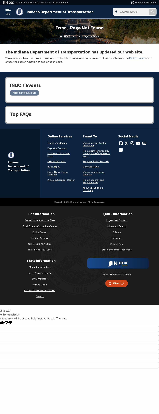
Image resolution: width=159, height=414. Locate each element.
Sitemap (116, 237)
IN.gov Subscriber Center (61, 179)
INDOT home (136, 58)
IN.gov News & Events (39, 272)
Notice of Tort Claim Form (58, 155)
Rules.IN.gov (53, 166)
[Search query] (133, 12)
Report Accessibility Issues (116, 273)
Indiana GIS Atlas (56, 161)
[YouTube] (138, 143)
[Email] (144, 143)
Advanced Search (116, 226)
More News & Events (24, 92)
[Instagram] (132, 143)
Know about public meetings (93, 189)
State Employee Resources (117, 249)
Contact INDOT (91, 166)
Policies (117, 232)
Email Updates (40, 278)
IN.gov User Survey (116, 220)
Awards (40, 296)
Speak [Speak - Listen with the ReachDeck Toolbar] (116, 283)
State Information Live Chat (40, 220)
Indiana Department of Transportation (60, 12)
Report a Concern (57, 148)
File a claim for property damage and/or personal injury (96, 153)
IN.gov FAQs (116, 243)
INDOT (67, 36)
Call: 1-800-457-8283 (39, 243)
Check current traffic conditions (94, 144)
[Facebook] (121, 143)
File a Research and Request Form (93, 181)
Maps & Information (39, 266)
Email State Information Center (40, 226)
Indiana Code (39, 284)
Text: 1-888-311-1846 (40, 249)
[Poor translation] (8, 323)
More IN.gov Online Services (57, 173)
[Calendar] (121, 150)
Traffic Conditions (57, 142)
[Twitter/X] (127, 143)
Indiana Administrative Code (39, 290)
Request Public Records (96, 161)
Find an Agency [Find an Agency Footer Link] (39, 237)
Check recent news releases (93, 173)
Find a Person (39, 232)
